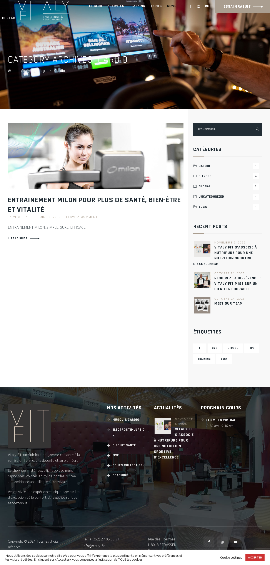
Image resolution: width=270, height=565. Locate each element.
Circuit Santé (124, 445)
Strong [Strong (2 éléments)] (233, 348)
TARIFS (156, 6)
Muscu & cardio (125, 420)
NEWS (172, 6)
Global (229, 186)
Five (115, 455)
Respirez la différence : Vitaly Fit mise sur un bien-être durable (237, 284)
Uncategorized (229, 197)
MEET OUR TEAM (228, 303)
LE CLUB (95, 6)
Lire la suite (17, 238)
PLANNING (137, 6)
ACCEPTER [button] (255, 557)
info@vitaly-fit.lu (95, 546)
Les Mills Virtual (221, 420)
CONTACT (9, 18)
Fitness (229, 176)
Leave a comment (82, 217)
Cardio (229, 166)
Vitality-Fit (23, 217)
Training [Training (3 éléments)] (204, 359)
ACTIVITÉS (115, 6)
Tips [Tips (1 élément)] (251, 348)
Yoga (229, 207)
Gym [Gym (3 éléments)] (215, 348)
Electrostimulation (128, 432)
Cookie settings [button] (231, 557)
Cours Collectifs (127, 465)
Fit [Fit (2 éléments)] (200, 348)
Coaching (120, 475)
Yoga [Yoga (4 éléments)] (224, 359)
